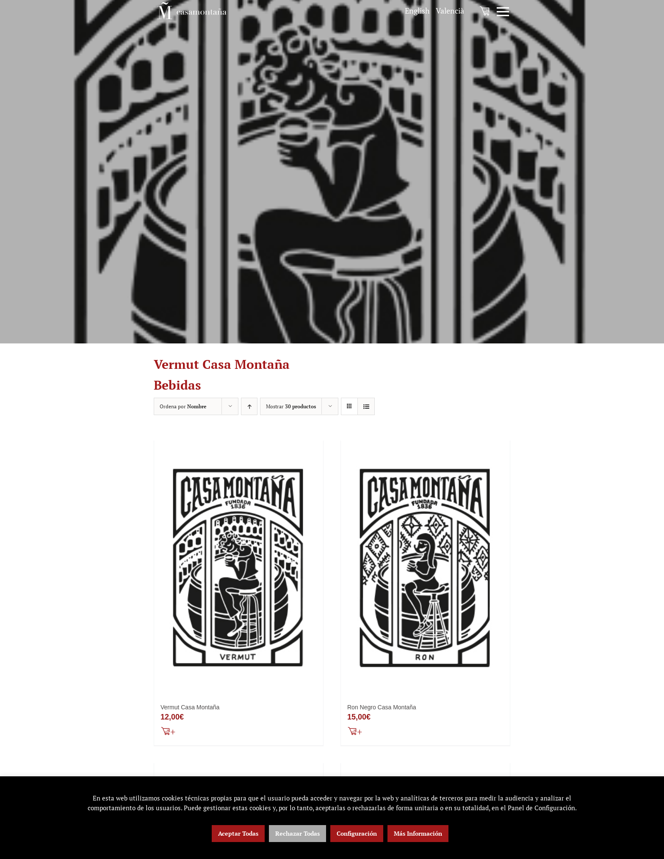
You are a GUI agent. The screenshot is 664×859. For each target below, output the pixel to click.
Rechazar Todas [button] (297, 833)
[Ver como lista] (366, 406)
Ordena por (183, 406)
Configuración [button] (357, 833)
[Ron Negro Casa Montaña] (425, 568)
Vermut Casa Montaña (189, 708)
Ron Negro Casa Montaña (381, 708)
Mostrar (291, 406)
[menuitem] (417, 11)
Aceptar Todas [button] (238, 833)
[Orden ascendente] (249, 406)
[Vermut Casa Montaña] (238, 568)
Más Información (418, 833)
